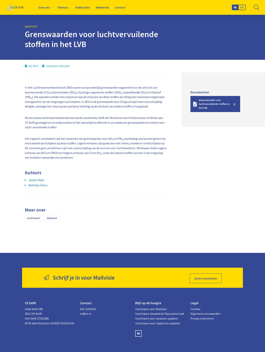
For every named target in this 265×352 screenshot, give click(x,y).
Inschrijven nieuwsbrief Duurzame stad (159, 312)
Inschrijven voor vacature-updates (156, 317)
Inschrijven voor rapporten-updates (157, 322)
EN (242, 7)
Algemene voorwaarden (205, 312)
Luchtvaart (33, 218)
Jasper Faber (37, 180)
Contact (120, 7)
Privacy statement (202, 317)
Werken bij (102, 7)
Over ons (44, 7)
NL (235, 7)
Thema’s (62, 7)
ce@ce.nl (85, 312)
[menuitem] (44, 7)
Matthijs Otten (38, 185)
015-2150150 (88, 308)
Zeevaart (52, 218)
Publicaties (82, 7)
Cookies (195, 308)
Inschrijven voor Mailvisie (151, 308)
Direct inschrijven (206, 277)
